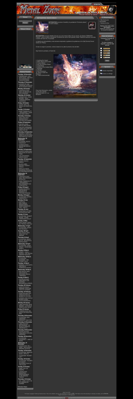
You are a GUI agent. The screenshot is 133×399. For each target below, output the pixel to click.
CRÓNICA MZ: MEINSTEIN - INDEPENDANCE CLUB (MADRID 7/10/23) (24, 374)
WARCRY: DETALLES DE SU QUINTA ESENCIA (107, 29)
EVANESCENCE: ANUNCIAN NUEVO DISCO (24, 146)
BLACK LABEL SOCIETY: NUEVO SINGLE (24, 166)
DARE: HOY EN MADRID (23, 369)
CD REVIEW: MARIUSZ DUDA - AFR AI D (25, 353)
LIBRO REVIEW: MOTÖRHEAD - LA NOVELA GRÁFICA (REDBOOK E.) (24, 326)
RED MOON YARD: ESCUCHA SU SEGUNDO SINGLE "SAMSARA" (24, 273)
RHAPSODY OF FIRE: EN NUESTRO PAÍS (25, 211)
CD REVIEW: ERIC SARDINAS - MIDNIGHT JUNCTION (25, 319)
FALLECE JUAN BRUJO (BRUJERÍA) (25, 124)
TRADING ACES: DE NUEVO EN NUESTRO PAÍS (25, 312)
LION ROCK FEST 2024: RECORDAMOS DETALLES (25, 178)
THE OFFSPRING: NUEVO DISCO (24, 156)
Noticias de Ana (104, 23)
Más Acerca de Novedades (104, 20)
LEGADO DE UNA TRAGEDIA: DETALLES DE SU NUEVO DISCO (25, 85)
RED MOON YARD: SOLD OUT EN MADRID (24, 234)
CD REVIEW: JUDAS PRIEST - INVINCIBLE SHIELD (25, 247)
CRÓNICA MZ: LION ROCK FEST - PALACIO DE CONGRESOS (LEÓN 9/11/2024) (26, 78)
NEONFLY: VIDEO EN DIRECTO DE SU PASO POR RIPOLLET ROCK (25, 135)
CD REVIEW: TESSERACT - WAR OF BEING (25, 340)
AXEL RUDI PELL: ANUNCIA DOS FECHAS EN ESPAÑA (25, 119)
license (106, 393)
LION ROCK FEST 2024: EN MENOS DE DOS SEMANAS (25, 92)
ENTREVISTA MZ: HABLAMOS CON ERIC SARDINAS (25, 333)
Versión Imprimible (107, 70)
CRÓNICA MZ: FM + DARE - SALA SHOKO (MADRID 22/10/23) (25, 347)
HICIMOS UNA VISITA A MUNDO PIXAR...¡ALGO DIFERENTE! (25, 299)
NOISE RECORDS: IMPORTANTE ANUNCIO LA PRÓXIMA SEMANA (24, 191)
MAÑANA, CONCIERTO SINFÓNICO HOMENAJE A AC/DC (25, 266)
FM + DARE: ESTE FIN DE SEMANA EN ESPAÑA (25, 382)
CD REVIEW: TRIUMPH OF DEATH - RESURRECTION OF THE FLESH (25, 363)
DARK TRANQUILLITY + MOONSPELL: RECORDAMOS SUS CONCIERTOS (25, 183)
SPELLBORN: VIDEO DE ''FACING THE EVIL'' (26, 223)
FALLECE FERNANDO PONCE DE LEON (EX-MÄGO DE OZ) (25, 129)
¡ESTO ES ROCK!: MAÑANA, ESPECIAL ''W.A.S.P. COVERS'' (25, 288)
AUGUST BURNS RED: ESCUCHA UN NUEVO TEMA (25, 153)
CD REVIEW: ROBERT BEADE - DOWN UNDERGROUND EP (25, 217)
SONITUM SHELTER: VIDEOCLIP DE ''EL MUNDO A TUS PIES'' (25, 295)
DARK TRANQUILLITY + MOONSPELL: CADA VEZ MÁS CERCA (25, 113)
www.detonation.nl (41, 93)
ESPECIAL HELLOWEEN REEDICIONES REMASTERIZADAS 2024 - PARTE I (24, 204)
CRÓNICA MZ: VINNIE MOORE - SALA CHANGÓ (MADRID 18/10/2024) (25, 99)
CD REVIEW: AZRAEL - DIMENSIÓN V (25, 197)
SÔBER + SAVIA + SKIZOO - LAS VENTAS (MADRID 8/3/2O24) (25, 253)
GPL (73, 393)
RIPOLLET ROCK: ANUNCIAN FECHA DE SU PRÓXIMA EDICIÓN (25, 170)
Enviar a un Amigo (107, 73)
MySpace (38, 94)
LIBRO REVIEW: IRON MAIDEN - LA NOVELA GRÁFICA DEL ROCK (25, 306)
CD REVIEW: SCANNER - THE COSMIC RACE (24, 260)
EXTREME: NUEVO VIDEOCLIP (24, 142)
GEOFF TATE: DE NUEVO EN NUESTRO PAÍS (25, 106)
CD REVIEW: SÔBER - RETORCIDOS (25, 228)
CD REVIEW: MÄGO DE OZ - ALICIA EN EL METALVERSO (25, 241)
